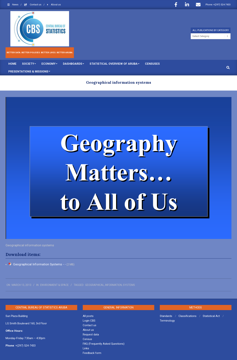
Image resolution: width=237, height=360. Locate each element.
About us (56, 4)
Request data (91, 334)
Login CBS (89, 320)
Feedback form (92, 353)
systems (129, 284)
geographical (94, 284)
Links (86, 348)
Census (87, 339)
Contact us (36, 4)
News (15, 4)
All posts (88, 316)
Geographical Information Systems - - (39, 264)
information (113, 284)
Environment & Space (54, 284)
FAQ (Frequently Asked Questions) (103, 343)
